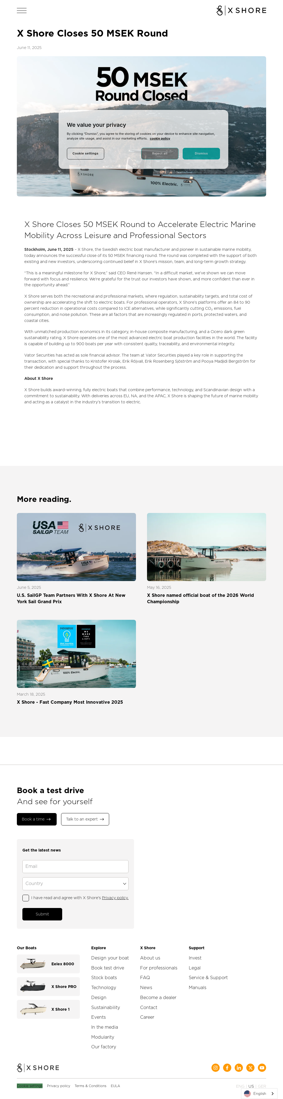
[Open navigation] (22, 10)
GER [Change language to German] (262, 1084)
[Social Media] (215, 1066)
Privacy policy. (115, 897)
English (255, 1093)
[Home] (38, 1066)
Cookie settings (30, 1084)
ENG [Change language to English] (240, 1084)
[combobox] (259, 1093)
